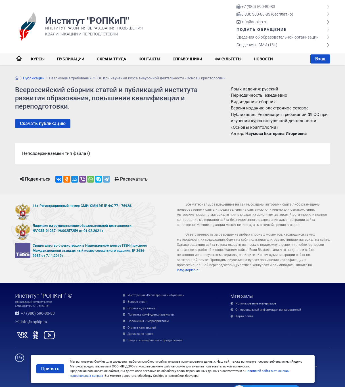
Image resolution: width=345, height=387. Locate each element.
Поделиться (35, 179)
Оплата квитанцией (141, 327)
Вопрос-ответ (137, 302)
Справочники (187, 59)
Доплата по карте (140, 334)
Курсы (38, 59)
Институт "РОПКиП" (87, 20)
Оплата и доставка (141, 308)
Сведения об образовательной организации (278, 37)
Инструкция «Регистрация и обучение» (155, 295)
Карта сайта (244, 316)
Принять (50, 368)
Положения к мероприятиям (148, 321)
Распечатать (131, 179)
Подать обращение (262, 29)
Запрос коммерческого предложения (154, 340)
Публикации (70, 59)
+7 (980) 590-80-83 (256, 6)
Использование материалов (255, 303)
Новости (263, 59)
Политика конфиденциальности (150, 314)
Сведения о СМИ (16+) (257, 45)
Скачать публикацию (43, 123)
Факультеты (228, 59)
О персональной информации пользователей (268, 310)
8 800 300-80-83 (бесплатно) (265, 14)
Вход (320, 59)
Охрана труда (111, 59)
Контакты (149, 59)
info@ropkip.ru (252, 22)
